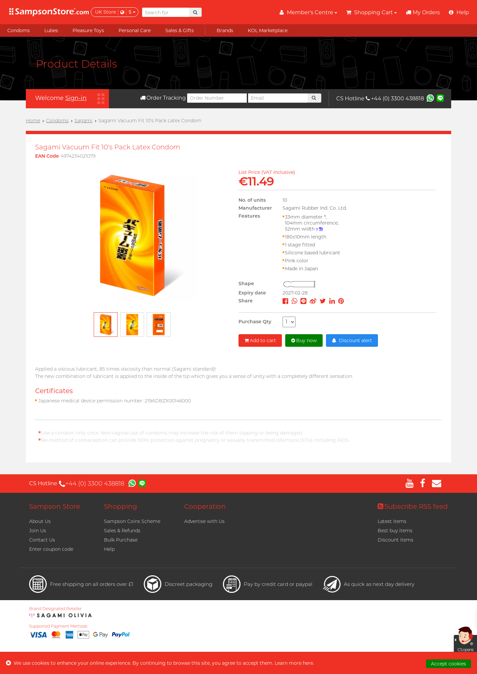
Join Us (37, 531)
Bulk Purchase (120, 540)
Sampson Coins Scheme (132, 521)
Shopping (120, 506)
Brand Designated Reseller (55, 609)
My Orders (423, 12)
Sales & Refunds (122, 531)
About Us (40, 521)
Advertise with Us (204, 521)
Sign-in (75, 98)
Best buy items (395, 531)
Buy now (304, 340)
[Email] (278, 98)
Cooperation (205, 506)
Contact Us (42, 540)
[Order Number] (217, 98)
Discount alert (352, 340)
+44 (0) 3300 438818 (395, 98)
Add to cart (260, 340)
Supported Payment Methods (58, 626)
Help (109, 549)
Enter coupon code (51, 549)
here (308, 663)
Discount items (395, 540)
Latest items (392, 521)
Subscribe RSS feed (413, 506)
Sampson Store (54, 506)
